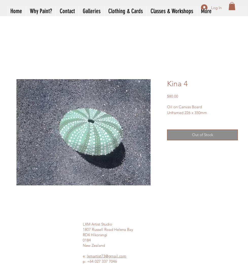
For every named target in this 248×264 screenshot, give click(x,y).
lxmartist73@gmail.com (106, 256)
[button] (232, 6)
